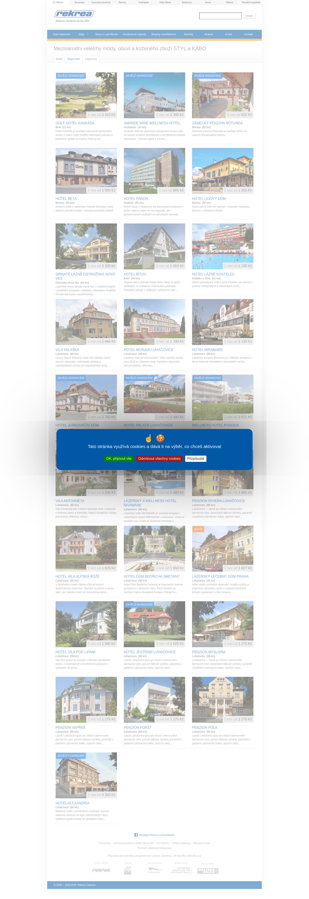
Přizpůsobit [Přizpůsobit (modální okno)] (195, 458)
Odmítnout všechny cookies (159, 458)
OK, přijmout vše (119, 458)
